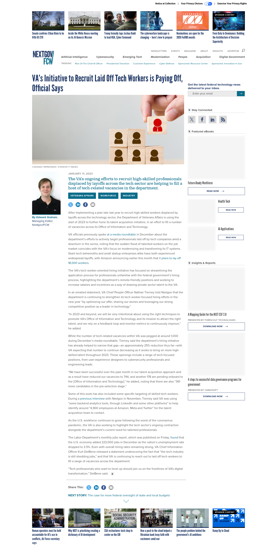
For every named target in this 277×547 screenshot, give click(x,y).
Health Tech (224, 201)
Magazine (190, 51)
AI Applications (226, 229)
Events (175, 51)
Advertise (233, 51)
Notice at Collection (165, 3)
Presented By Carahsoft (203, 390)
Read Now (216, 191)
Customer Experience (144, 63)
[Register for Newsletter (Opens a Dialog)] (241, 93)
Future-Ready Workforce (200, 183)
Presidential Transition (118, 63)
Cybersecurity (105, 57)
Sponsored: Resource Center (193, 63)
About (204, 51)
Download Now (216, 326)
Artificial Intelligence (74, 57)
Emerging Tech (132, 57)
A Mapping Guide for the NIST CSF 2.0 (207, 314)
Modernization (160, 57)
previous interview (92, 398)
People (182, 57)
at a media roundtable (121, 234)
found (174, 437)
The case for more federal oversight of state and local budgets (129, 495)
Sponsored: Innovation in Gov (227, 63)
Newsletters (159, 51)
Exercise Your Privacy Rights (232, 3)
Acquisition (203, 57)
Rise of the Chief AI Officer (89, 63)
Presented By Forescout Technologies (211, 320)
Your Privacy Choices (196, 4)
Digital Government (232, 57)
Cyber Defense (166, 63)
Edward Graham (46, 217)
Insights (218, 51)
